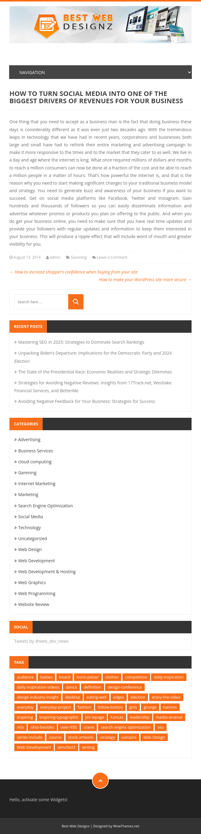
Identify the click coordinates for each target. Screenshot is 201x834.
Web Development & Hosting (47, 571)
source (55, 737)
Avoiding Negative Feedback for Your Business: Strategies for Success (86, 401)
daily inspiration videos (38, 687)
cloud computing (34, 462)
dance (71, 687)
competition (136, 677)
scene (88, 727)
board (64, 677)
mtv (20, 727)
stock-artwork (80, 737)
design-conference (125, 687)
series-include (30, 737)
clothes (111, 677)
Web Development (36, 560)
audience (25, 677)
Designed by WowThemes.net (116, 826)
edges (118, 697)
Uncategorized (32, 538)
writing (88, 747)
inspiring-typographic (59, 717)
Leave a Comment (112, 257)
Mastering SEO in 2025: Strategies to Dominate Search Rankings (81, 342)
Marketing (28, 494)
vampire (129, 737)
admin (55, 257)
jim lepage (94, 717)
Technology (29, 527)
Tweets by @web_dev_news (41, 641)
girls (133, 707)
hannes (170, 707)
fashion (84, 707)
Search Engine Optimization (45, 506)
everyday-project (55, 707)
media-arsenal (169, 717)
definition (92, 687)
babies (47, 677)
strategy (107, 737)
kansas (117, 717)
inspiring (25, 717)
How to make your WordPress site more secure (145, 279)
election (138, 697)
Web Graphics (32, 582)
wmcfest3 (66, 747)
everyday (25, 707)
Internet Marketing (36, 483)
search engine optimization (126, 727)
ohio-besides (42, 727)
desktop (72, 697)
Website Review (33, 604)
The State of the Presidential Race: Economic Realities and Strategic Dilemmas (95, 372)
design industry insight (38, 697)
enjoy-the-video (166, 697)
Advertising (29, 439)
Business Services (35, 451)
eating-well (96, 697)
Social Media (30, 516)
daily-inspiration (168, 677)
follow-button (110, 707)
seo (160, 727)
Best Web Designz (76, 826)
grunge (150, 707)
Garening (78, 257)
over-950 (69, 727)
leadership (140, 717)
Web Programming (36, 593)
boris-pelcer (88, 677)
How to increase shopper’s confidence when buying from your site (73, 272)
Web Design (30, 549)
